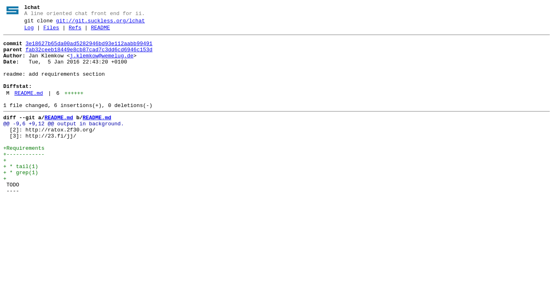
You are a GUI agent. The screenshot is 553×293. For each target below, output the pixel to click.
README (100, 31)
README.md (28, 108)
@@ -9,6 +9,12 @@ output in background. (63, 142)
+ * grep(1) (20, 200)
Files (51, 31)
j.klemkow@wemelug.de (101, 63)
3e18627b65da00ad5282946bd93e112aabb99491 (89, 48)
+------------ (23, 178)
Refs (75, 31)
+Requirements (23, 171)
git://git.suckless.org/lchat (100, 23)
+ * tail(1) (20, 193)
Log (29, 31)
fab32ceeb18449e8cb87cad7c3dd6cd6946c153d (89, 55)
